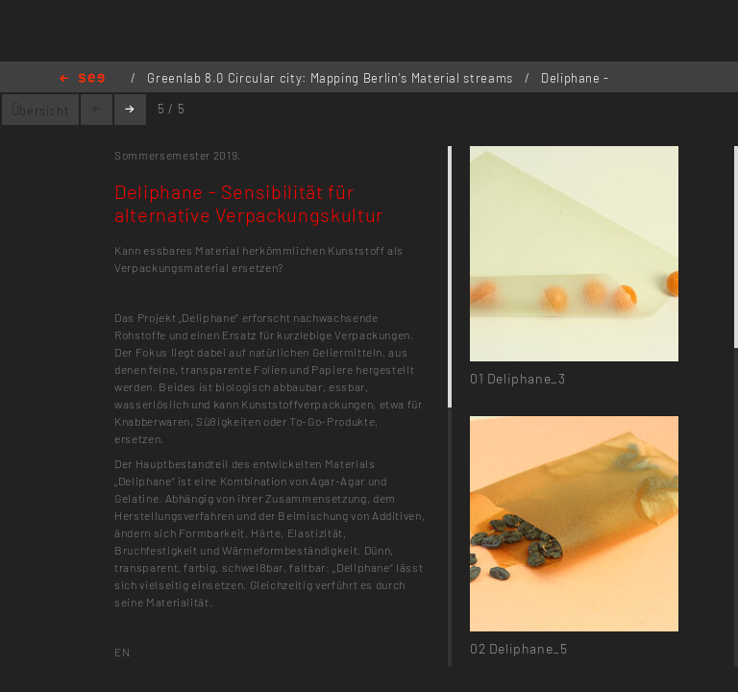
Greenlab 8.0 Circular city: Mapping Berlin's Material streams (331, 78)
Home (82, 79)
